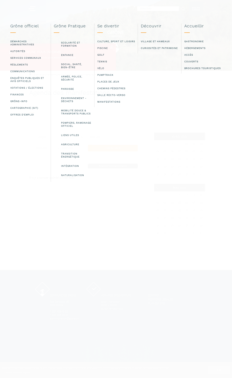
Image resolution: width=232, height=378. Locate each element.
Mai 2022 (179, 187)
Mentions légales (160, 299)
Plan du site (156, 303)
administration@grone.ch (64, 318)
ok (219, 369)
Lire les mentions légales (17, 372)
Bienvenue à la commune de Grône (52, 74)
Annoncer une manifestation (112, 166)
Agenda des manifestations (85, 74)
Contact (153, 295)
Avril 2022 (179, 136)
